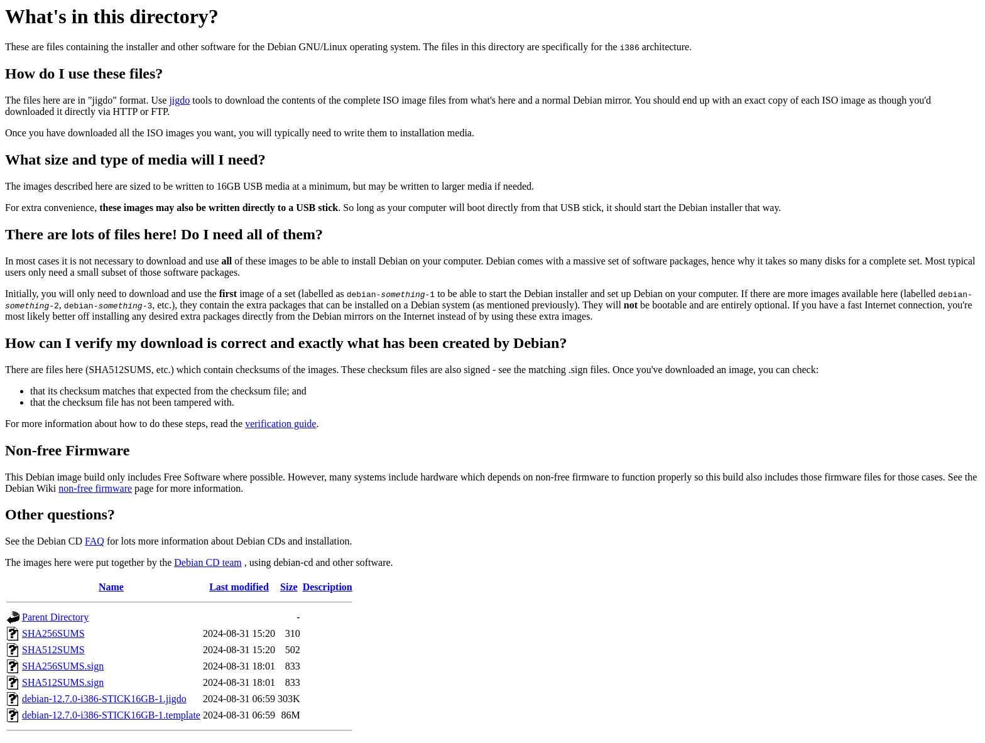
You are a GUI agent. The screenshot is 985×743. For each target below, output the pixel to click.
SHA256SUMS (53, 633)
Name (111, 587)
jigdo (179, 100)
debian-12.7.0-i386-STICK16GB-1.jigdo (104, 698)
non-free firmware (95, 488)
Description (327, 587)
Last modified (239, 587)
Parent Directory (55, 617)
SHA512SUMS (53, 649)
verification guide (280, 423)
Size (289, 587)
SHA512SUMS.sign (63, 682)
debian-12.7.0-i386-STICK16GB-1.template (111, 715)
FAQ (94, 541)
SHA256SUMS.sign (63, 666)
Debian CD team (208, 562)
